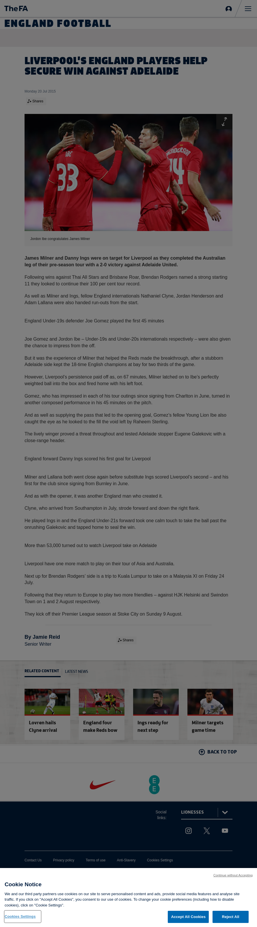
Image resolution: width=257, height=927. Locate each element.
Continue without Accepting (233, 875)
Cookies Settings (20, 917)
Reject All (230, 917)
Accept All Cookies (188, 917)
